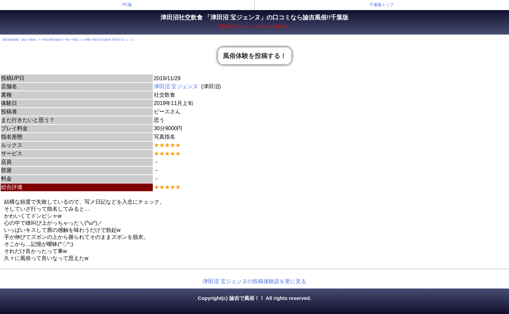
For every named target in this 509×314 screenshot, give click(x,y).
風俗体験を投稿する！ (255, 55)
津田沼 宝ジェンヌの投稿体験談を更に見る (254, 281)
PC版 (127, 4)
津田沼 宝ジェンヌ (176, 86)
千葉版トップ (382, 4)
